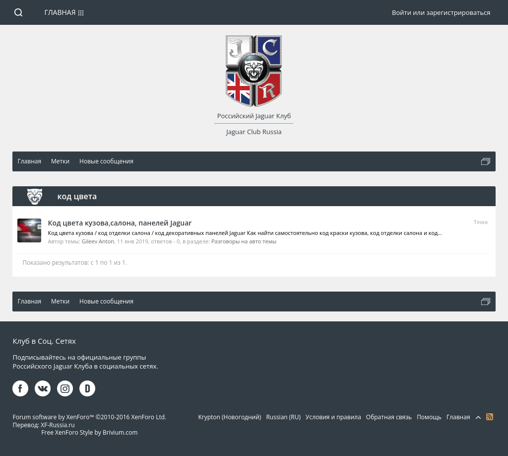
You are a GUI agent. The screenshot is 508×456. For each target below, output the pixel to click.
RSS (489, 416)
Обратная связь (389, 417)
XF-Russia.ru (57, 425)
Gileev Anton (98, 241)
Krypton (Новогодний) (229, 417)
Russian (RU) (283, 417)
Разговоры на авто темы (243, 241)
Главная (59, 12)
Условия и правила (333, 417)
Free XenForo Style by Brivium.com (89, 432)
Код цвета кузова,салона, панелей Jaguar (119, 223)
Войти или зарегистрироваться (441, 12)
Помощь (429, 417)
